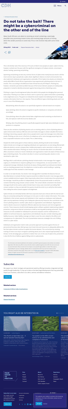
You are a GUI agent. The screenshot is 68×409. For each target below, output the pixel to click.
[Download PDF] (9, 53)
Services (55, 377)
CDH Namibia (41, 381)
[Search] (65, 5)
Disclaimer (21, 397)
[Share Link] (5, 53)
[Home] (6, 6)
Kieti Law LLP (41, 379)
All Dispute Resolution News (11, 17)
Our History (41, 377)
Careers (24, 379)
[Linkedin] (27, 404)
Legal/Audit (21, 395)
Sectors (55, 374)
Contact (24, 381)
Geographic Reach (58, 379)
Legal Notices (38, 393)
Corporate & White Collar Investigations (16, 289)
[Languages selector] (63, 1)
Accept (39, 403)
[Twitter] (22, 404)
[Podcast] (33, 404)
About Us (40, 374)
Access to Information (24, 393)
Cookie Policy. (39, 399)
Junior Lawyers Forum (43, 383)
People (24, 377)
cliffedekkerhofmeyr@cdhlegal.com (16, 254)
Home (24, 374)
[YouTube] (30, 404)
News (54, 381)
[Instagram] (25, 404)
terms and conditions (40, 250)
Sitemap (21, 400)
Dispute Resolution (9, 299)
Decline (45, 403)
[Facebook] (19, 404)
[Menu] (57, 6)
